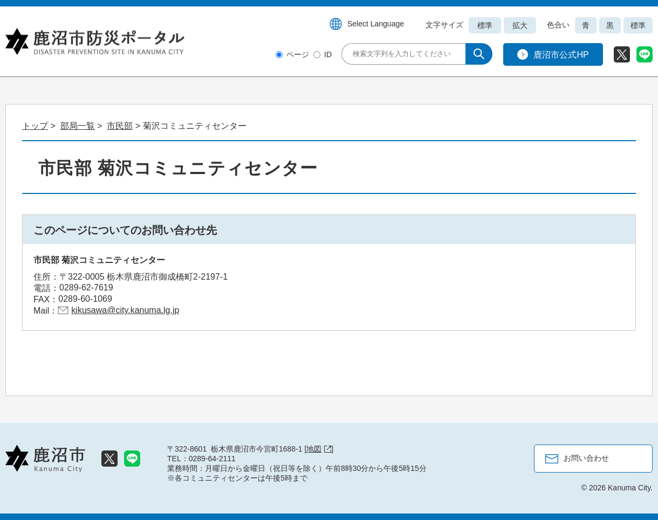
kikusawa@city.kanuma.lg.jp (125, 310)
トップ (35, 125)
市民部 (120, 125)
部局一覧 (77, 125)
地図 (318, 449)
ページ (297, 54)
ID (328, 54)
